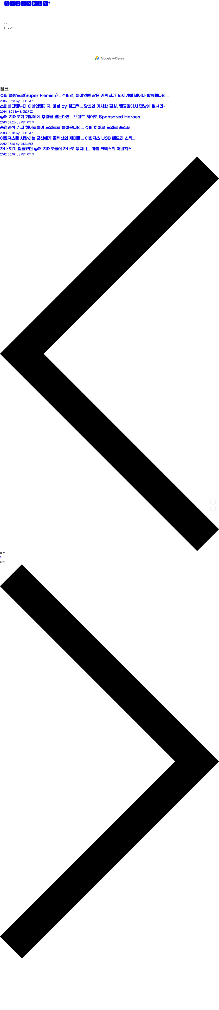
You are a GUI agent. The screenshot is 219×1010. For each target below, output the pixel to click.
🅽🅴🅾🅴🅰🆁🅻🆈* (27, 4)
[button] (5, 15)
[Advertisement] (109, 58)
